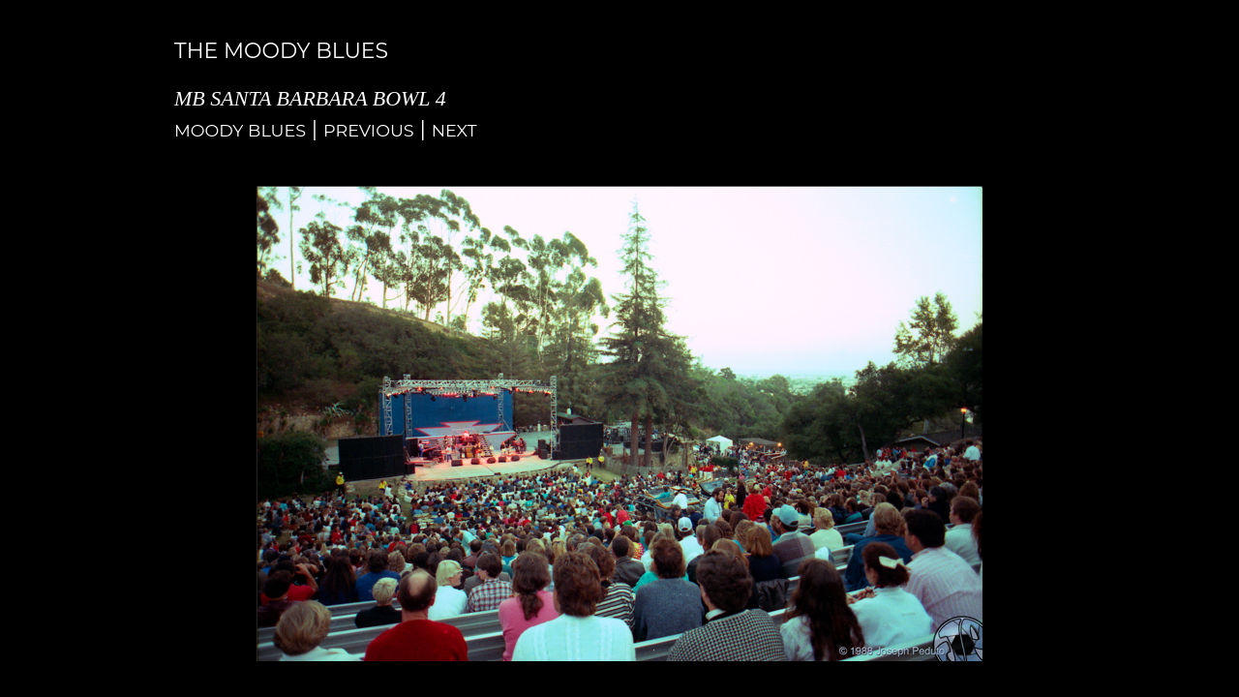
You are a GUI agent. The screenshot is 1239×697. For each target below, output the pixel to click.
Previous (368, 130)
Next (454, 130)
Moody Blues (240, 130)
